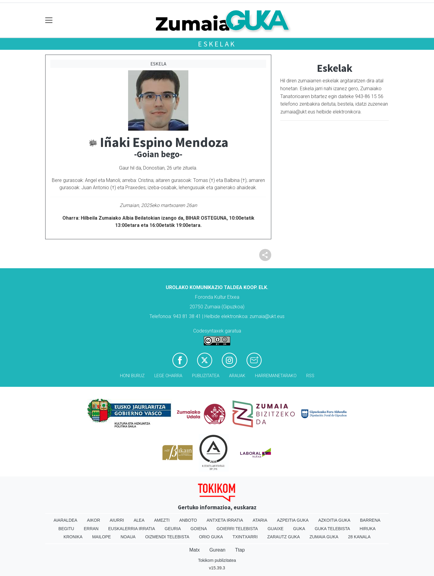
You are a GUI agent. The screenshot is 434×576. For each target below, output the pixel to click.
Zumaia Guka (324, 536)
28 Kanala (359, 536)
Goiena (198, 528)
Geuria (173, 528)
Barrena (370, 520)
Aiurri (117, 520)
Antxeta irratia (225, 520)
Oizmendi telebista (167, 536)
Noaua (128, 536)
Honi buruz (132, 375)
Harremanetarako (276, 375)
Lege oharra (168, 375)
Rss (310, 375)
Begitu (66, 528)
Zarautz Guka (283, 536)
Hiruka (368, 528)
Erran (91, 528)
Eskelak (217, 44)
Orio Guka (211, 536)
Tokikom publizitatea (217, 560)
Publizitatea (205, 375)
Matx (194, 549)
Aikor (93, 520)
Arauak (237, 375)
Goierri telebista (237, 528)
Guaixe (276, 528)
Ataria (260, 520)
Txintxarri (245, 536)
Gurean (217, 549)
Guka (299, 528)
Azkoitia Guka (334, 520)
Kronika (73, 536)
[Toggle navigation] (48, 20)
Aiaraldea (65, 520)
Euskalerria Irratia (131, 528)
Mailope (101, 536)
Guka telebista (332, 528)
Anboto (188, 520)
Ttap (240, 549)
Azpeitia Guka (293, 520)
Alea (139, 520)
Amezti (161, 520)
